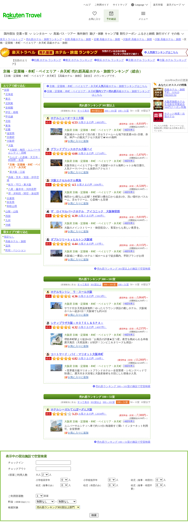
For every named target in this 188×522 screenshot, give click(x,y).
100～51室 (123, 110)
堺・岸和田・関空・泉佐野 (23, 193)
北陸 (7, 121)
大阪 (10, 145)
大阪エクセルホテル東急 (66, 180)
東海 (7, 125)
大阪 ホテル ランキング (173, 60)
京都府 (10, 137)
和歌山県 (12, 206)
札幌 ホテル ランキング (47, 60)
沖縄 (7, 224)
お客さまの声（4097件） (92, 327)
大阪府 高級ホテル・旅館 (137, 39)
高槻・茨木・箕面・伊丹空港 (23, 179)
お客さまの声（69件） (91, 358)
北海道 (9, 94)
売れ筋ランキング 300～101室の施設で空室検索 (123, 386)
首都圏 (9, 107)
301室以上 (95, 284)
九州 (7, 220)
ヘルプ (87, 4)
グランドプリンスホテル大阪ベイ (71, 149)
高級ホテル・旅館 (15, 241)
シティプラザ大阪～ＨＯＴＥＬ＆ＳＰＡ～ (77, 322)
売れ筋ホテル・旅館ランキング (44, 39)
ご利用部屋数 (16, 496)
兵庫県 (10, 198)
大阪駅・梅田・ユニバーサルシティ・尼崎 (24, 151)
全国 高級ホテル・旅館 (78, 39)
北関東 (9, 103)
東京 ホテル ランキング (79, 60)
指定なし (9, 236)
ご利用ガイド (102, 4)
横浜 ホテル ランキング (110, 60)
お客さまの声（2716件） (92, 153)
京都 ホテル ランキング (141, 60)
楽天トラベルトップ (11, 39)
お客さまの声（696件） (90, 184)
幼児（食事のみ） (45, 485)
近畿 (7, 129)
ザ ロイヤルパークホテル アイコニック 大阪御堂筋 (85, 211)
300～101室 (110, 110)
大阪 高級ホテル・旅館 (168, 39)
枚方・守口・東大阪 (19, 184)
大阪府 (10, 140)
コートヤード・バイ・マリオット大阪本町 (77, 354)
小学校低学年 (90, 480)
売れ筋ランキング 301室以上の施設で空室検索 (123, 268)
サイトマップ (120, 4)
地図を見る (129, 129)
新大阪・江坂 (17, 171)
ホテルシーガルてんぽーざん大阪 (71, 409)
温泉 (7, 245)
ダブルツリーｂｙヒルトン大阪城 (71, 239)
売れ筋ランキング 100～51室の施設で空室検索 (123, 441)
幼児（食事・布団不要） (141, 487)
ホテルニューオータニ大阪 (67, 118)
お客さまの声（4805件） (92, 122)
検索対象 (13, 507)
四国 (7, 216)
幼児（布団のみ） (92, 485)
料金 (19, 501)
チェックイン (16, 462)
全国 (6, 89)
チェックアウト (17, 468)
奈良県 (10, 202)
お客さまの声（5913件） (92, 296)
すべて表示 (83, 110)
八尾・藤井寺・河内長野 (22, 189)
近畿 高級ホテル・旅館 (107, 39)
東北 (7, 98)
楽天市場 (158, 4)
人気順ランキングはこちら (162, 52)
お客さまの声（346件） (91, 215)
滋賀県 (10, 133)
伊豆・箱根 (11, 112)
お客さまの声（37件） (91, 243)
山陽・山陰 (11, 211)
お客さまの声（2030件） (92, 413)
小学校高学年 (43, 480)
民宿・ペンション (15, 250)
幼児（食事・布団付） (143, 480)
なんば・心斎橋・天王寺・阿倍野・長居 (24, 159)
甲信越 (9, 116)
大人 (38, 474)
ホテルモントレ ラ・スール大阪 (71, 291)
